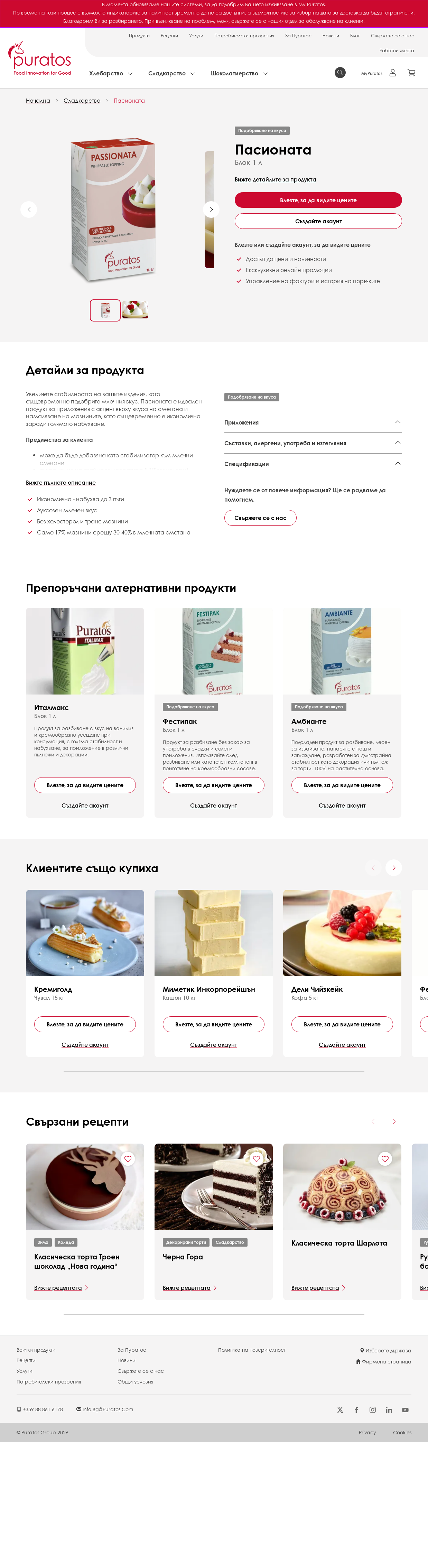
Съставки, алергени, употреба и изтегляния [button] (285, 478)
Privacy (367, 1555)
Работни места (397, 50)
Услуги (196, 35)
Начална (38, 100)
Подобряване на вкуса (262, 130)
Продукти (139, 35)
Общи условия (135, 1504)
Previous (28, 209)
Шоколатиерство (234, 73)
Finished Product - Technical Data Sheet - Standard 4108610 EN (312, 511)
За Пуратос (298, 35)
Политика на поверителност (252, 1472)
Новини (331, 35)
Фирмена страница (383, 1484)
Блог (355, 35)
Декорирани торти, (251, 439)
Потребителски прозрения (244, 35)
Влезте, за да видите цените (318, 200)
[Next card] (393, 990)
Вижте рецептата (58, 1410)
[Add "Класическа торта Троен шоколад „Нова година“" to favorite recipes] (128, 1281)
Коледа (66, 1365)
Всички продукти (36, 1472)
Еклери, (290, 439)
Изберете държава (385, 1473)
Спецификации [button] (246, 544)
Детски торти (242, 450)
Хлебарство (106, 73)
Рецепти (169, 35)
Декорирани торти (186, 1365)
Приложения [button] (241, 422)
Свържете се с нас (392, 35)
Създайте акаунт (318, 221)
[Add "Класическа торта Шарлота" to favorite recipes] (385, 1281)
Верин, (367, 439)
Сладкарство (167, 73)
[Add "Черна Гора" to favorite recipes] (256, 1281)
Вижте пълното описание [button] (61, 482)
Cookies (402, 1555)
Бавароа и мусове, (330, 439)
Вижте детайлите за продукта (275, 179)
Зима (43, 1365)
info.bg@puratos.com (104, 1531)
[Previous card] (373, 990)
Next (211, 209)
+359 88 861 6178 (40, 1531)
